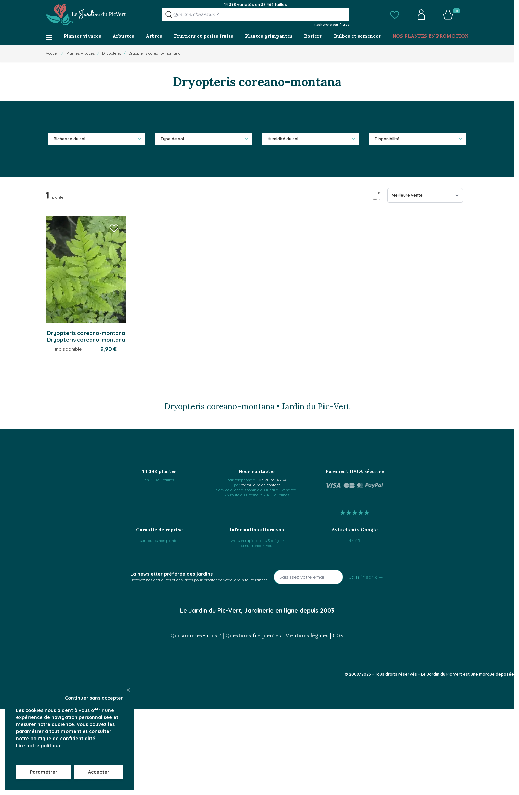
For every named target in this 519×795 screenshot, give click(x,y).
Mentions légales (307, 635)
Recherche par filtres (331, 24)
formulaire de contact (260, 484)
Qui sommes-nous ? (195, 635)
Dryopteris (111, 53)
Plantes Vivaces (80, 53)
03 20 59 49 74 (272, 479)
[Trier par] (425, 195)
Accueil (52, 53)
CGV (338, 635)
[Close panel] (128, 690)
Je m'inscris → (366, 577)
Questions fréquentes (253, 635)
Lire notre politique (39, 746)
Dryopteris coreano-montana (154, 53)
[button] (394, 14)
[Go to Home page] (86, 14)
